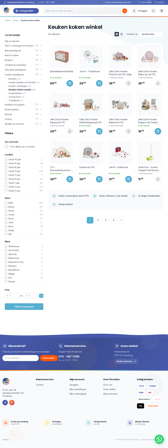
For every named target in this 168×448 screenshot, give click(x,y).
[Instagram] (11, 402)
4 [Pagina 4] (113, 220)
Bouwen (15, 78)
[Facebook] (5, 402)
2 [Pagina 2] (98, 220)
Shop (15, 20)
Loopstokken (17, 93)
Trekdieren (16, 100)
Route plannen (126, 361)
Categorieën (26, 10)
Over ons (107, 384)
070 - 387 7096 (46, 2)
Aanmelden (49, 358)
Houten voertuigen (20, 86)
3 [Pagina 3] (105, 220)
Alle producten (12, 41)
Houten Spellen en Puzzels (24, 82)
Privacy (5, 439)
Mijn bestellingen (78, 389)
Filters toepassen (24, 306)
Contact (159, 2)
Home (7, 20)
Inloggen (74, 384)
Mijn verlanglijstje (78, 393)
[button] (159, 439)
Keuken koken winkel (22, 89)
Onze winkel (145, 2)
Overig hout (17, 97)
